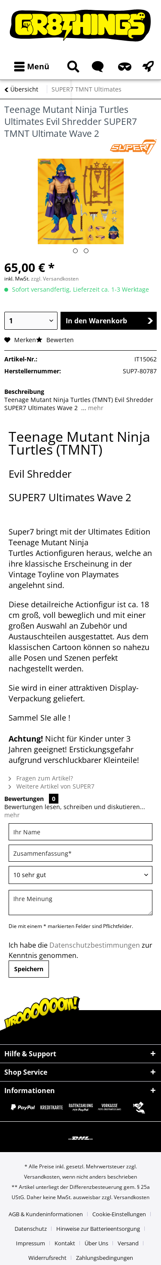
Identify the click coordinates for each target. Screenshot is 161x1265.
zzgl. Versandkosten (55, 278)
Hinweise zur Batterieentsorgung (98, 1228)
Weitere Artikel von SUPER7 (51, 786)
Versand (128, 1243)
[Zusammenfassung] (80, 853)
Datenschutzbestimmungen (94, 945)
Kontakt (65, 1243)
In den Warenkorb (109, 320)
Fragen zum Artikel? (41, 778)
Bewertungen (24, 799)
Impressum (30, 1243)
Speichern (28, 969)
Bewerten (55, 340)
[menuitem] (30, 66)
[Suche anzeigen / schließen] (71, 66)
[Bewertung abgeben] (80, 875)
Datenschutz (31, 1228)
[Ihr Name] (80, 831)
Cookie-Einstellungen (119, 1214)
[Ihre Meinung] (80, 902)
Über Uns (96, 1243)
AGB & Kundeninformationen (46, 1214)
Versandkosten (42, 1176)
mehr (94, 408)
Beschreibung (24, 391)
